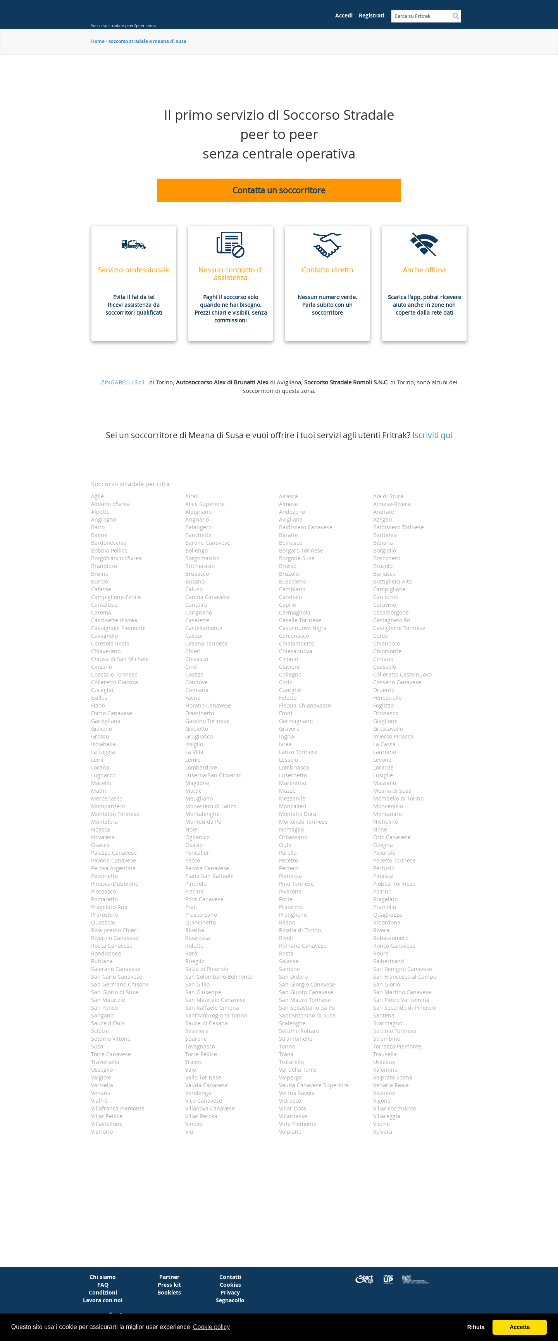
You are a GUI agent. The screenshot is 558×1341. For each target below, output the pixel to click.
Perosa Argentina (113, 868)
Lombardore (201, 767)
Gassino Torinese (207, 721)
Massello (384, 783)
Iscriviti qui (432, 435)
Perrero (288, 868)
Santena (383, 1015)
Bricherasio (200, 566)
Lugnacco (103, 775)
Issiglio (194, 744)
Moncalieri (293, 806)
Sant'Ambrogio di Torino (216, 1015)
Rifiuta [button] (476, 1327)
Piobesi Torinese (394, 883)
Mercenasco (106, 798)
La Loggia (103, 752)
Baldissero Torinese (398, 527)
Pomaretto (104, 899)
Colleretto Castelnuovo (402, 674)
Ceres (380, 635)
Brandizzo (104, 566)
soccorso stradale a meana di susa (147, 41)
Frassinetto (199, 713)
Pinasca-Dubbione (114, 883)
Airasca (288, 496)
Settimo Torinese (395, 1031)
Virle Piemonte (298, 1124)
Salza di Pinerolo (206, 969)
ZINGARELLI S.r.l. (123, 382)
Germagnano (296, 721)
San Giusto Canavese (306, 992)
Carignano (198, 612)
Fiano (98, 705)
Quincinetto (200, 922)
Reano (287, 922)
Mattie (193, 790)
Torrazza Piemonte (397, 1046)
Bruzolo (289, 573)
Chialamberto (296, 643)
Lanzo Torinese (298, 752)
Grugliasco (199, 736)
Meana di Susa (392, 790)
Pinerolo (196, 883)
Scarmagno (387, 1023)
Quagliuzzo (387, 914)
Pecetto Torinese (394, 860)
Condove (196, 682)
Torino (287, 1046)
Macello (101, 783)
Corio (286, 682)
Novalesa (103, 837)
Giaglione (385, 721)
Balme (99, 535)
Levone (382, 759)
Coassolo (384, 666)
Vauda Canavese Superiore (314, 1085)
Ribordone (386, 922)
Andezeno (292, 511)
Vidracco (290, 1100)
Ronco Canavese (394, 945)
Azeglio (382, 519)
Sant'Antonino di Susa (307, 1015)
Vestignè (384, 1093)
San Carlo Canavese (116, 976)
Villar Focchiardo (394, 1108)
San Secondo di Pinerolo (404, 1007)
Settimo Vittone (111, 1038)
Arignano (197, 519)
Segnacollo (230, 1300)
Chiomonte (387, 651)
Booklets (169, 1292)
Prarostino (104, 914)
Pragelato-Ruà (109, 907)
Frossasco (385, 713)
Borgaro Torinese (301, 550)
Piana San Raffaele (209, 876)
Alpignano (198, 511)
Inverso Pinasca (393, 736)
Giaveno (101, 728)
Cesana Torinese (206, 643)
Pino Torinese (296, 883)
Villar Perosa (201, 1116)
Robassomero (390, 938)
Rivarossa (197, 938)
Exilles (99, 697)
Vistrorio (102, 1131)
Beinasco (290, 542)
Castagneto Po (391, 620)
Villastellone (106, 1124)
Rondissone (106, 953)
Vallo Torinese (203, 1077)
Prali (191, 907)
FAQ (102, 1284)
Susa (97, 1046)
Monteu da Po (203, 821)
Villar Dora (292, 1108)
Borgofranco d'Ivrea (116, 558)
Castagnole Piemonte (118, 628)
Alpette (100, 511)
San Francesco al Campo (404, 976)
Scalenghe (292, 1023)
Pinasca (383, 876)
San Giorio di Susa (114, 992)
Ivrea (285, 744)
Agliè (97, 496)
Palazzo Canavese (114, 852)
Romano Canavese (303, 945)
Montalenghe (202, 814)
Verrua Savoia (297, 1093)
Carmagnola (294, 612)
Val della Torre (297, 1069)
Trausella (385, 1054)
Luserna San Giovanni (213, 775)
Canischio (385, 597)
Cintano (383, 659)
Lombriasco (294, 767)
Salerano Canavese (115, 969)
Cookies (230, 1284)
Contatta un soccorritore (279, 190)
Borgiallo (384, 550)
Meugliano (199, 798)
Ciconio (288, 659)
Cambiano (292, 589)
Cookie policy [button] (211, 1327)
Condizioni (103, 1292)
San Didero (293, 976)
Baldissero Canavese (305, 527)
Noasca (100, 829)
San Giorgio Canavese (307, 984)
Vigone (382, 1100)
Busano (195, 581)
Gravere (289, 728)
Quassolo (103, 922)
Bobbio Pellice (109, 550)
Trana (286, 1054)
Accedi (344, 15)
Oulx (285, 845)
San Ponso (104, 1007)
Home (98, 41)
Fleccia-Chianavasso (305, 705)
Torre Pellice (201, 1054)
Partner (169, 1277)
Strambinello (295, 1038)
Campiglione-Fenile (116, 597)
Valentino (385, 1069)
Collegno (290, 674)
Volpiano (290, 1131)
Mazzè (287, 790)
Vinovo (193, 1124)
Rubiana (102, 961)
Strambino (386, 1038)
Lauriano (384, 752)
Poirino (382, 891)
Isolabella (103, 744)
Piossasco (103, 891)
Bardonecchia (109, 542)
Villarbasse (293, 1116)
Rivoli (286, 938)
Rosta (286, 953)
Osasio (194, 845)
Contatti (230, 1277)
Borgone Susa (297, 558)
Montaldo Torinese (115, 814)
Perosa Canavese (207, 868)
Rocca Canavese (112, 945)
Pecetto (288, 860)
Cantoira (196, 604)
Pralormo (291, 907)
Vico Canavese (203, 1100)
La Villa (194, 752)
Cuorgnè (290, 690)
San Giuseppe (203, 992)
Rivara (381, 930)
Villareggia (386, 1116)
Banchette (198, 535)
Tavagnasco (200, 1046)
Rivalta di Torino (300, 930)
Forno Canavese (111, 713)
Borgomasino (202, 558)
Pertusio (383, 868)
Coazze (194, 674)
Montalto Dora (297, 814)
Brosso (287, 566)
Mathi (98, 790)
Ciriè (191, 666)
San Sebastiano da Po (307, 1007)
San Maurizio (108, 1000)
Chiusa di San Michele (120, 659)
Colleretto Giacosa (114, 682)
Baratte (288, 535)
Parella (288, 852)
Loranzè (383, 767)
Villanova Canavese (210, 1108)
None (380, 829)
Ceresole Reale (110, 643)
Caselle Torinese (300, 620)
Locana (100, 767)
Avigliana (291, 519)
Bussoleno (292, 581)
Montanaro (387, 814)
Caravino (384, 604)
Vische (381, 1124)
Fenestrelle (387, 697)
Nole (191, 829)
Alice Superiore (205, 504)
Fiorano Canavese (208, 705)
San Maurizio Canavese (215, 1000)
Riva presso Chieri (114, 930)
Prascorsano (201, 914)
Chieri (193, 651)
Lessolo (288, 759)
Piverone (290, 891)
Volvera (382, 1131)
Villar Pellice (106, 1116)
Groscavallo (388, 728)
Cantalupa (104, 604)
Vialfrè (99, 1100)
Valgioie (101, 1077)
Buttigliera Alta (392, 581)
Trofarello (291, 1062)
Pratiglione (293, 914)
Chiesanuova (295, 651)
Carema (101, 612)
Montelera (104, 821)
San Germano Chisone (120, 984)
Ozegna (383, 845)
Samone (289, 969)
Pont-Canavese (204, 899)
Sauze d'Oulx (108, 1023)
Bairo (98, 527)
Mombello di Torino (398, 798)
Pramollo (384, 907)
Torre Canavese (111, 1054)
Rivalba (194, 930)
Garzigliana (106, 721)
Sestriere (196, 1031)
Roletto (194, 945)
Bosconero (386, 558)
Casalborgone (391, 612)
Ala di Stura (388, 496)
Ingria (286, 736)
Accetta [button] (520, 1327)
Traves (193, 1062)
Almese (288, 504)
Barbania (385, 535)
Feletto (287, 697)
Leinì (97, 759)
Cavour (194, 635)
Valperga (290, 1077)
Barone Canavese (207, 542)
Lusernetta (293, 775)
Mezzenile (292, 798)
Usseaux (384, 1062)
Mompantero (108, 806)
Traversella (105, 1062)
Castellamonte (203, 628)
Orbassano (293, 837)
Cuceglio (102, 690)
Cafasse (101, 589)
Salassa (288, 961)
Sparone (196, 1038)
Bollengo (196, 550)
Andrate (383, 511)
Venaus (100, 1093)
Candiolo (290, 597)
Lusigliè (383, 775)
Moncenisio (388, 806)
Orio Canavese (392, 837)
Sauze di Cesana (206, 1023)
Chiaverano (106, 651)
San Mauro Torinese (305, 1000)
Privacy (230, 1292)
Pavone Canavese (113, 860)
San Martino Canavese (402, 992)
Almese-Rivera (391, 504)
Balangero (198, 527)
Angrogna (103, 519)
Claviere (289, 666)
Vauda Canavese (206, 1085)
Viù (189, 1131)
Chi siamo (103, 1277)
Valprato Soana (392, 1077)
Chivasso (196, 659)
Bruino (99, 573)
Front (286, 713)
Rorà (191, 953)
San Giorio (386, 984)
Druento (383, 690)
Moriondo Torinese (303, 821)
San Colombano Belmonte (218, 976)
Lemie (193, 759)
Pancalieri (198, 852)
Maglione (197, 783)
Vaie (190, 1069)
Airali (192, 496)
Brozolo (383, 566)
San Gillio (197, 984)
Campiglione (389, 589)
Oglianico (197, 837)
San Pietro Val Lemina (401, 1000)
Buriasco (384, 573)
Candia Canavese (207, 597)
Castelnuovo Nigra (303, 628)
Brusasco (197, 573)
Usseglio (102, 1069)
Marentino (292, 783)
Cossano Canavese (397, 682)
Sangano (102, 1015)
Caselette (197, 620)
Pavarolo (384, 852)
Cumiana (196, 690)
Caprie (287, 604)
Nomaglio (291, 829)
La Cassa (384, 744)
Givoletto (196, 728)
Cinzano (101, 666)
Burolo (99, 581)
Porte (286, 899)
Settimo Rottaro (299, 1031)
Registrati (371, 15)
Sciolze (100, 1031)
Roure (381, 953)
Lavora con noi (102, 1300)
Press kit (169, 1284)
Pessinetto (104, 876)
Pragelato (385, 899)
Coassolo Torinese (114, 674)
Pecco (192, 860)
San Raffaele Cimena (212, 1007)
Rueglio (195, 961)
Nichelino (385, 821)
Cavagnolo (104, 635)
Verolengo (198, 1093)
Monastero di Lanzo (210, 806)
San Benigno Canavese (402, 969)
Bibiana (383, 542)
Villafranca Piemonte (118, 1108)
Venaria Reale (391, 1085)
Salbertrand (388, 961)
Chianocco (386, 643)
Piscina (194, 891)
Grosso (100, 736)
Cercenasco (294, 635)
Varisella (102, 1085)
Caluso (194, 589)
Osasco (100, 845)
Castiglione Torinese (399, 628)
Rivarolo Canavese (114, 938)
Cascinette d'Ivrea (114, 620)
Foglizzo (383, 705)
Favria (193, 697)
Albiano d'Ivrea (110, 504)
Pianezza (290, 876)
